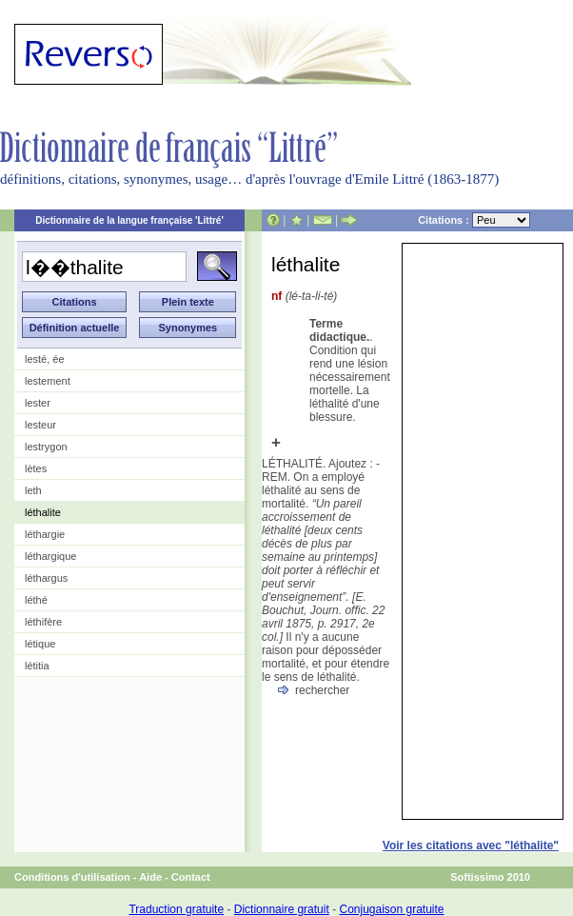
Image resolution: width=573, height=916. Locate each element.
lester (37, 402)
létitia (37, 665)
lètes (36, 468)
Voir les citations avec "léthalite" (471, 845)
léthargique (50, 556)
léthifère (43, 621)
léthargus (46, 578)
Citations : (474, 220)
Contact (190, 877)
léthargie (45, 534)
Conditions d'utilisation (72, 877)
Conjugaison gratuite (391, 909)
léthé (36, 600)
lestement (47, 381)
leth (33, 490)
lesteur (40, 424)
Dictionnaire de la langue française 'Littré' (129, 220)
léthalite (43, 512)
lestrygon (46, 446)
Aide (150, 877)
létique (40, 643)
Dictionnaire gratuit (281, 909)
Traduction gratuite (176, 909)
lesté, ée (45, 359)
